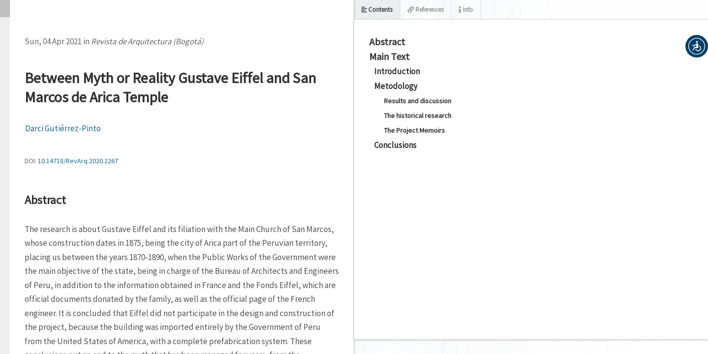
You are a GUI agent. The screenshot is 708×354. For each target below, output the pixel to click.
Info (466, 9)
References (425, 9)
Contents (376, 9)
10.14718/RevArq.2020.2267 (78, 160)
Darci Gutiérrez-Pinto (63, 128)
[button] (696, 46)
